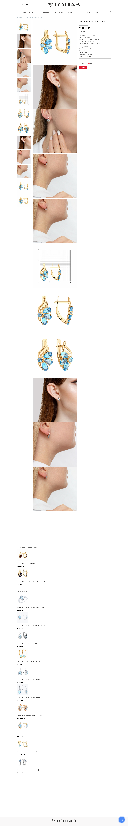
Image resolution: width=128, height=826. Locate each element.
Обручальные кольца (43, 12)
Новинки (54, 12)
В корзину (83, 67)
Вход (99, 4)
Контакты (78, 12)
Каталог (31, 12)
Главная (24, 12)
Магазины (87, 12)
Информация (69, 12)
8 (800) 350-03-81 (27, 5)
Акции (61, 12)
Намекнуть (93, 63)
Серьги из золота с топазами (35, 17)
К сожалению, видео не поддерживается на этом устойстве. (45, 518)
